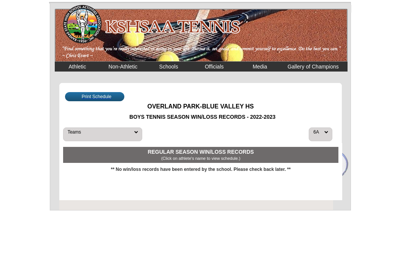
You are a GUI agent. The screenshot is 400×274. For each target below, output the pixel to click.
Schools (168, 67)
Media (259, 67)
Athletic (77, 67)
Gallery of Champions (313, 67)
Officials (214, 67)
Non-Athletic (122, 67)
